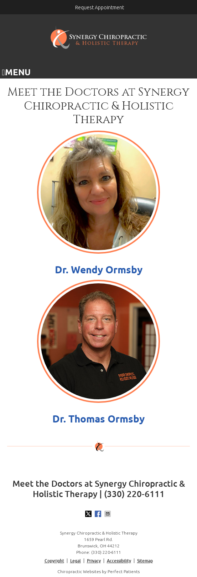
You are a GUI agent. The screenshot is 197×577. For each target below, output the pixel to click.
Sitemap (145, 560)
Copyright (54, 560)
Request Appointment (99, 7)
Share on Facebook (99, 514)
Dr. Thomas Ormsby (98, 418)
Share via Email (108, 514)
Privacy (94, 560)
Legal (75, 560)
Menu (16, 72)
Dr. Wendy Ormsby (98, 269)
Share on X (89, 514)
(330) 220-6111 (106, 552)
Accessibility (119, 560)
